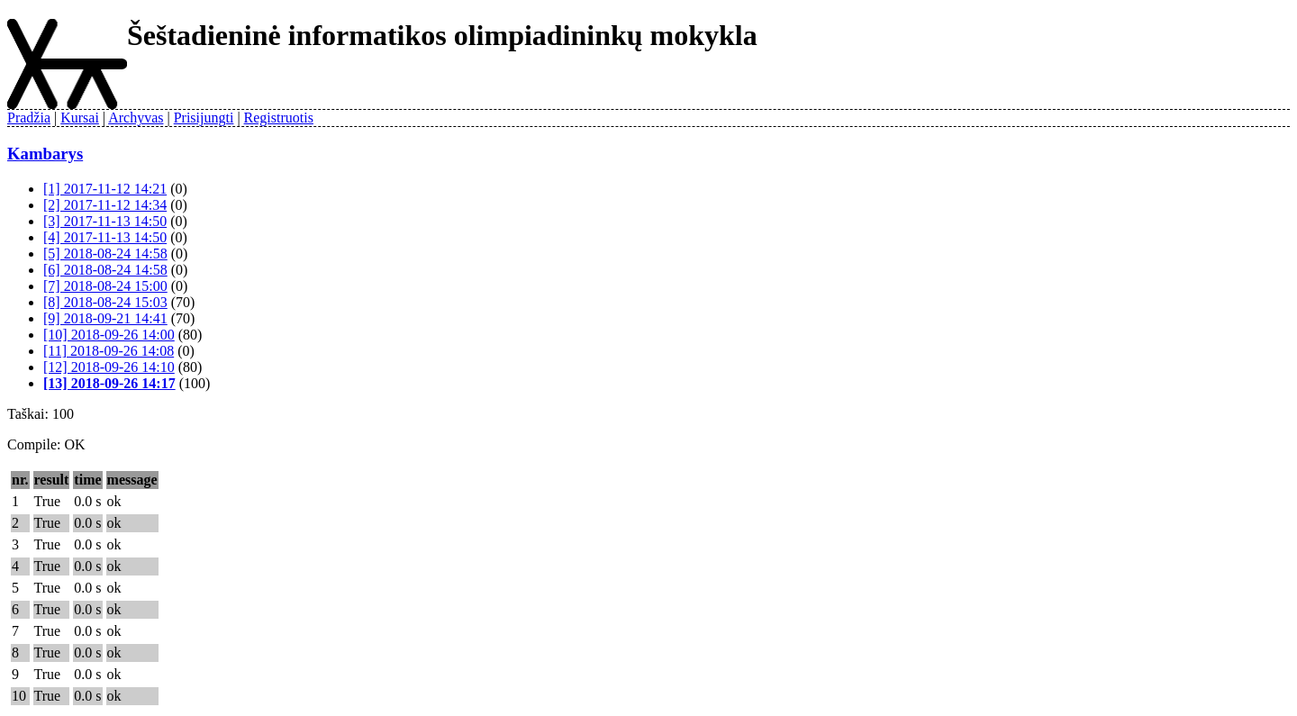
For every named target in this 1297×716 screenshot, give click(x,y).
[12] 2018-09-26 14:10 (109, 367)
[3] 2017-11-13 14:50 (105, 221)
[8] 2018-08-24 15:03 (105, 302)
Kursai (79, 117)
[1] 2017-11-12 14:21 (105, 188)
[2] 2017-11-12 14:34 (105, 205)
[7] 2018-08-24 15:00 (105, 286)
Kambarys (45, 153)
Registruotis (278, 117)
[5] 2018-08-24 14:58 (105, 253)
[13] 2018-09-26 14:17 (109, 383)
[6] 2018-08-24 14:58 (105, 269)
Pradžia (28, 117)
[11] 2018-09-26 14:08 (108, 350)
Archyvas (135, 117)
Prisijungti (204, 117)
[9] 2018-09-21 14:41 (105, 318)
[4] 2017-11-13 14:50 (105, 237)
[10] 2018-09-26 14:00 (109, 334)
